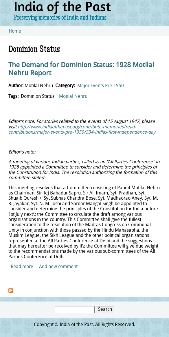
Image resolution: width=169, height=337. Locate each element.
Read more (22, 267)
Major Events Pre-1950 (100, 86)
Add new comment (58, 267)
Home (15, 31)
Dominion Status (37, 96)
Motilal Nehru (73, 96)
